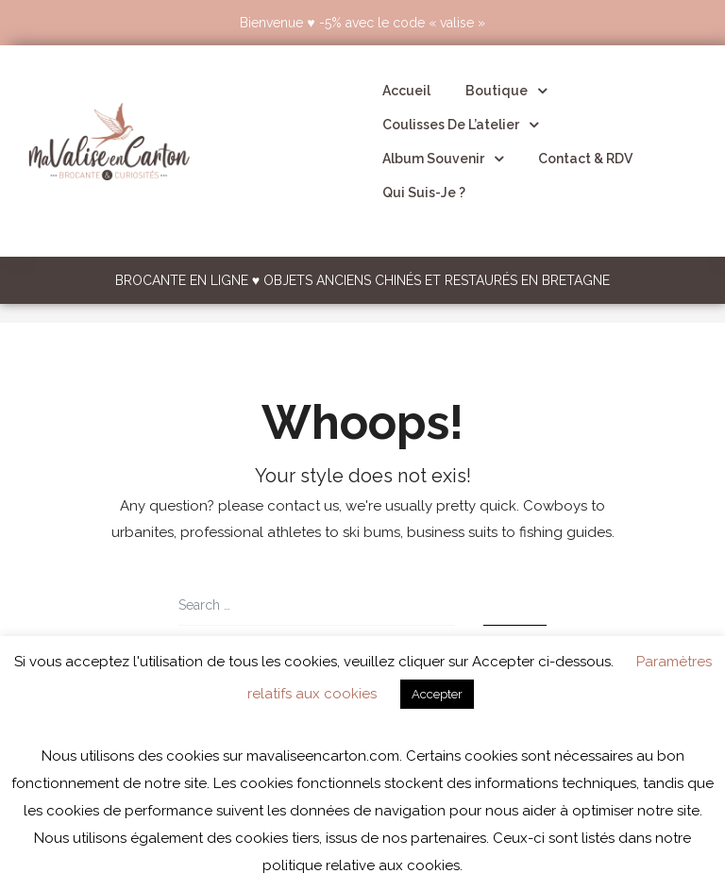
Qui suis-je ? (423, 192)
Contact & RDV (585, 158)
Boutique (506, 90)
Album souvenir (442, 158)
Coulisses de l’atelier (460, 124)
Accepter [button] (437, 694)
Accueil (406, 90)
